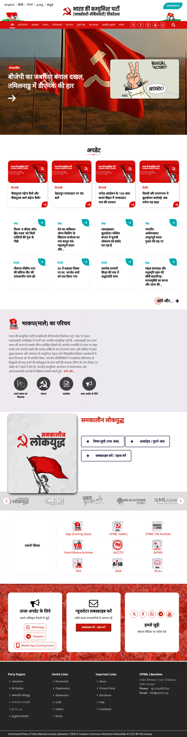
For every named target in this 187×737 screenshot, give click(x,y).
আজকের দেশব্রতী (21, 702)
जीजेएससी (57, 24)
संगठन (45, 24)
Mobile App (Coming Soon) (35, 645)
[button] (180, 501)
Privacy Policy (107, 688)
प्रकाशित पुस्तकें (108, 24)
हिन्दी (20, 4)
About (102, 681)
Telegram (35, 636)
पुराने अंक (81, 24)
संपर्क (121, 24)
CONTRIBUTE (173, 6)
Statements (62, 695)
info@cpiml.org (158, 692)
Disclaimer (105, 695)
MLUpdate (17, 688)
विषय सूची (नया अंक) (102, 441)
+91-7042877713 (159, 688)
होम (12, 24)
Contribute (105, 709)
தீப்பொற (17, 709)
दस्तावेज (35, 24)
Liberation (17, 681)
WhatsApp (35, 627)
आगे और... (69, 382)
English (9, 4)
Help (102, 702)
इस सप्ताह (93, 24)
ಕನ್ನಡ (50, 4)
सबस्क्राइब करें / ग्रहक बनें (93, 627)
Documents (62, 681)
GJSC (59, 702)
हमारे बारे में (23, 24)
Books (59, 716)
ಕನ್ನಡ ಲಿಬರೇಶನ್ (20, 716)
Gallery (59, 709)
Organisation (63, 688)
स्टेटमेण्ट (69, 24)
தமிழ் (40, 4)
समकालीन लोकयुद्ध (21, 695)
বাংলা (30, 4)
